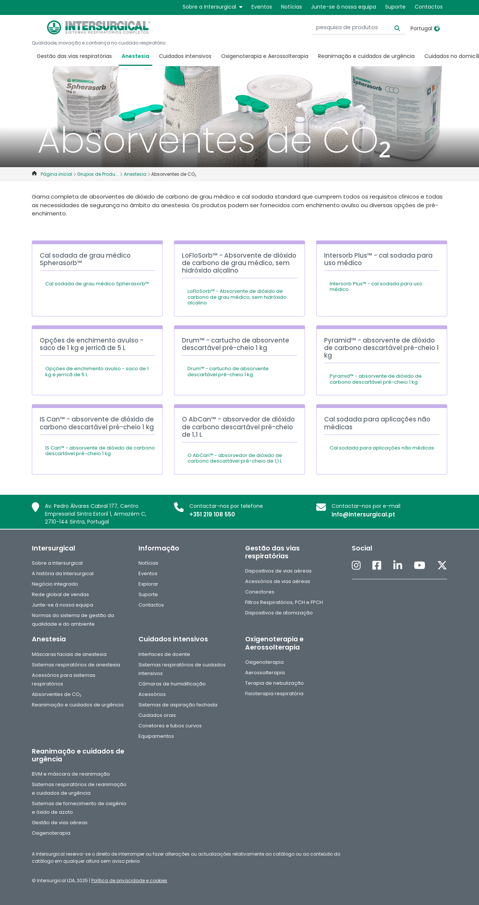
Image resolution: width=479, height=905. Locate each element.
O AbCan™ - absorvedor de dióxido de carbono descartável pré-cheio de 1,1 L (234, 458)
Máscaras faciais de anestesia (69, 654)
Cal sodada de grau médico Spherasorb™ (97, 283)
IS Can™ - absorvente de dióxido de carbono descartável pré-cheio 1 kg (100, 450)
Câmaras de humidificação (172, 683)
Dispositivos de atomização (279, 612)
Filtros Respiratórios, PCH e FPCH (284, 602)
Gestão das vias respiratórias (74, 56)
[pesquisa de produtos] (358, 27)
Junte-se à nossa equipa (343, 6)
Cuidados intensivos (185, 56)
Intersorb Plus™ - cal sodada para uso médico (376, 286)
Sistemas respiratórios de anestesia (76, 664)
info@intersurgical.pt (363, 514)
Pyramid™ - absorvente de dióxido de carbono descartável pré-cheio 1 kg (376, 379)
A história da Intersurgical (63, 573)
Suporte (395, 6)
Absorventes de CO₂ (57, 694)
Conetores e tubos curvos (170, 725)
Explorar (148, 584)
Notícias (291, 6)
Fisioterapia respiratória (274, 693)
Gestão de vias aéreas (60, 822)
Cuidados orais (157, 715)
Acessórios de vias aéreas (277, 581)
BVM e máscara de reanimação (71, 773)
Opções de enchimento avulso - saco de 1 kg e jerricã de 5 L (97, 371)
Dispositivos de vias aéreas (278, 570)
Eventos (261, 6)
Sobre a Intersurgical (212, 6)
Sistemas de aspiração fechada (177, 704)
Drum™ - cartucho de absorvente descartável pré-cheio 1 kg (228, 371)
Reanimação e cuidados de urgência (366, 56)
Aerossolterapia (265, 672)
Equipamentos (156, 736)
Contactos (429, 6)
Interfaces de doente (164, 654)
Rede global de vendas (60, 594)
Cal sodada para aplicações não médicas (382, 447)
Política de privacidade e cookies (129, 880)
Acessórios (152, 694)
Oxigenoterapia (264, 662)
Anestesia (135, 56)
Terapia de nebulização (274, 683)
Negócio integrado (55, 584)
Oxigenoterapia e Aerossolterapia (264, 56)
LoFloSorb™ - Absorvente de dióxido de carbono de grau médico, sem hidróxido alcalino (237, 297)
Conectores (259, 591)
